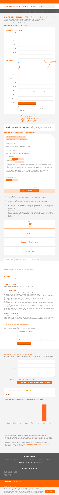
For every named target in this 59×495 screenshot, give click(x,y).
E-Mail (13, 335)
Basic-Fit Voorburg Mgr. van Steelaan (32, 444)
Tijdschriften (41, 11)
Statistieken (33, 459)
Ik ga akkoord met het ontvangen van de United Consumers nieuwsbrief (33, 109)
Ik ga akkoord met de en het (33, 107)
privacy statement (43, 107)
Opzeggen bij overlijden (21, 259)
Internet (6, 11)
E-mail (14, 94)
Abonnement (12, 331)
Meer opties (13, 102)
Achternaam (13, 71)
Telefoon (14, 98)
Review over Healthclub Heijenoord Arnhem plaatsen (35, 382)
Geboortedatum (12, 90)
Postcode (14, 48)
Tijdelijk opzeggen (34, 259)
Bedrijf (14, 33)
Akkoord (49, 491)
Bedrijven (41, 459)
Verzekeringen (49, 11)
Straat (14, 40)
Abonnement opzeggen (27, 103)
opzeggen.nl (16, 6)
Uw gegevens (29, 462)
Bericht (13, 369)
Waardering (12, 379)
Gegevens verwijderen (39, 462)
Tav (15, 37)
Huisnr (14, 44)
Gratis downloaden (29, 191)
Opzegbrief (16, 459)
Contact (49, 459)
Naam (13, 361)
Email (15, 56)
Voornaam (13, 67)
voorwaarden (33, 107)
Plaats (14, 52)
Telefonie (35, 11)
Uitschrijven (21, 462)
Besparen (33, 6)
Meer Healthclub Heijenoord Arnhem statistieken (16, 428)
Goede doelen (13, 11)
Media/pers (25, 459)
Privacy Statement (47, 129)
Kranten (19, 11)
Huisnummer (13, 78)
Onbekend (6, 278)
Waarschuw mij (24, 343)
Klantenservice (9, 259)
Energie (24, 11)
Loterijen (29, 11)
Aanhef (14, 63)
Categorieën (9, 459)
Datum (13, 339)
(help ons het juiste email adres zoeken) (19, 278)
